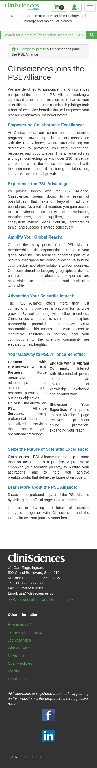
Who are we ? (19, 648)
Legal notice (17, 679)
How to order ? (20, 625)
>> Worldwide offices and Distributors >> (40, 599)
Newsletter (16, 656)
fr (8, 757)
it (31, 757)
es (20, 757)
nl (42, 757)
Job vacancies (19, 640)
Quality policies (20, 663)
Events (13, 671)
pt (36, 757)
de (26, 757)
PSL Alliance (65, 500)
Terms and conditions (25, 632)
